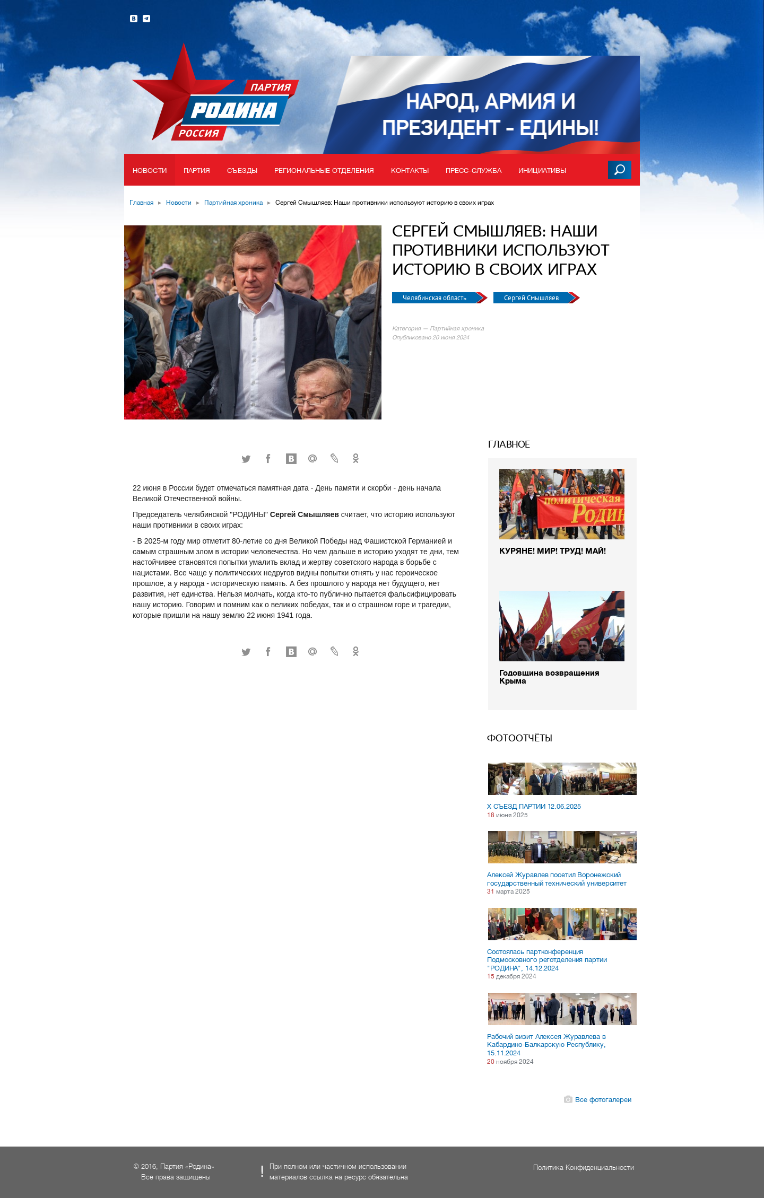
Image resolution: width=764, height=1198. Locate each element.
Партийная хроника (233, 202)
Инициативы (542, 170)
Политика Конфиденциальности (583, 1167)
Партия (197, 170)
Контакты (410, 170)
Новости (150, 170)
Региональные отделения (324, 170)
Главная (141, 202)
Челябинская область (435, 297)
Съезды (242, 170)
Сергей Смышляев (532, 297)
